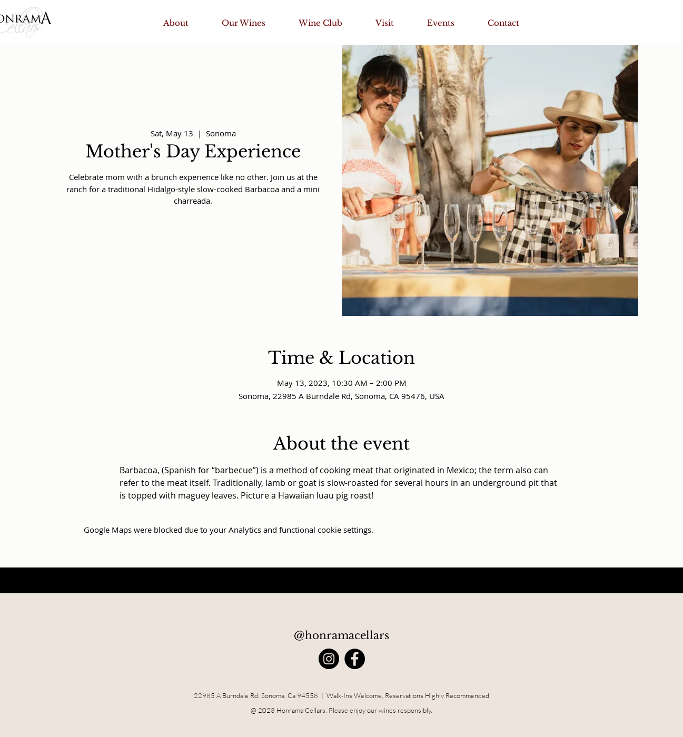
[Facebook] (354, 659)
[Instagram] (329, 659)
